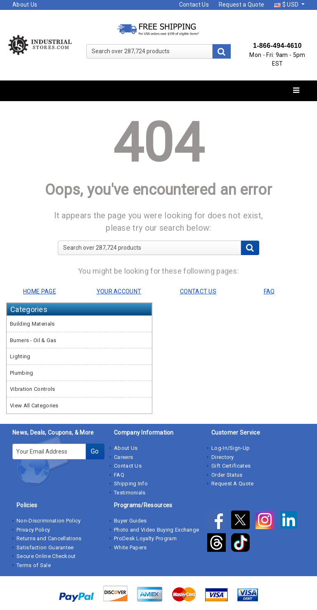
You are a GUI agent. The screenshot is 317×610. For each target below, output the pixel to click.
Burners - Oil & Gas (33, 340)
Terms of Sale (34, 565)
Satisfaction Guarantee (45, 547)
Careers (123, 457)
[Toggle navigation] (296, 90)
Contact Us (194, 4)
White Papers (130, 547)
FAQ (119, 475)
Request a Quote (242, 4)
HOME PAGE (39, 291)
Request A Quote (232, 483)
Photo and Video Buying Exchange (156, 530)
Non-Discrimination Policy (49, 521)
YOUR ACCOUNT (119, 291)
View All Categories (34, 405)
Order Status (227, 475)
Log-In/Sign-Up (230, 448)
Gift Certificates (231, 466)
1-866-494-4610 (277, 45)
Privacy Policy (33, 530)
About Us (24, 4)
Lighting (20, 356)
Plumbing (21, 373)
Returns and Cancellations (49, 538)
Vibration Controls (32, 389)
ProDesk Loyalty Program (145, 538)
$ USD (287, 4)
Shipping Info (131, 483)
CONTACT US (198, 291)
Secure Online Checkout (46, 556)
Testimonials (130, 492)
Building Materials (32, 324)
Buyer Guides (130, 521)
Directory (222, 457)
